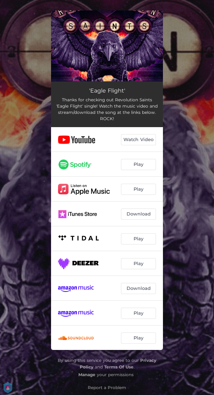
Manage (86, 374)
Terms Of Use (119, 367)
